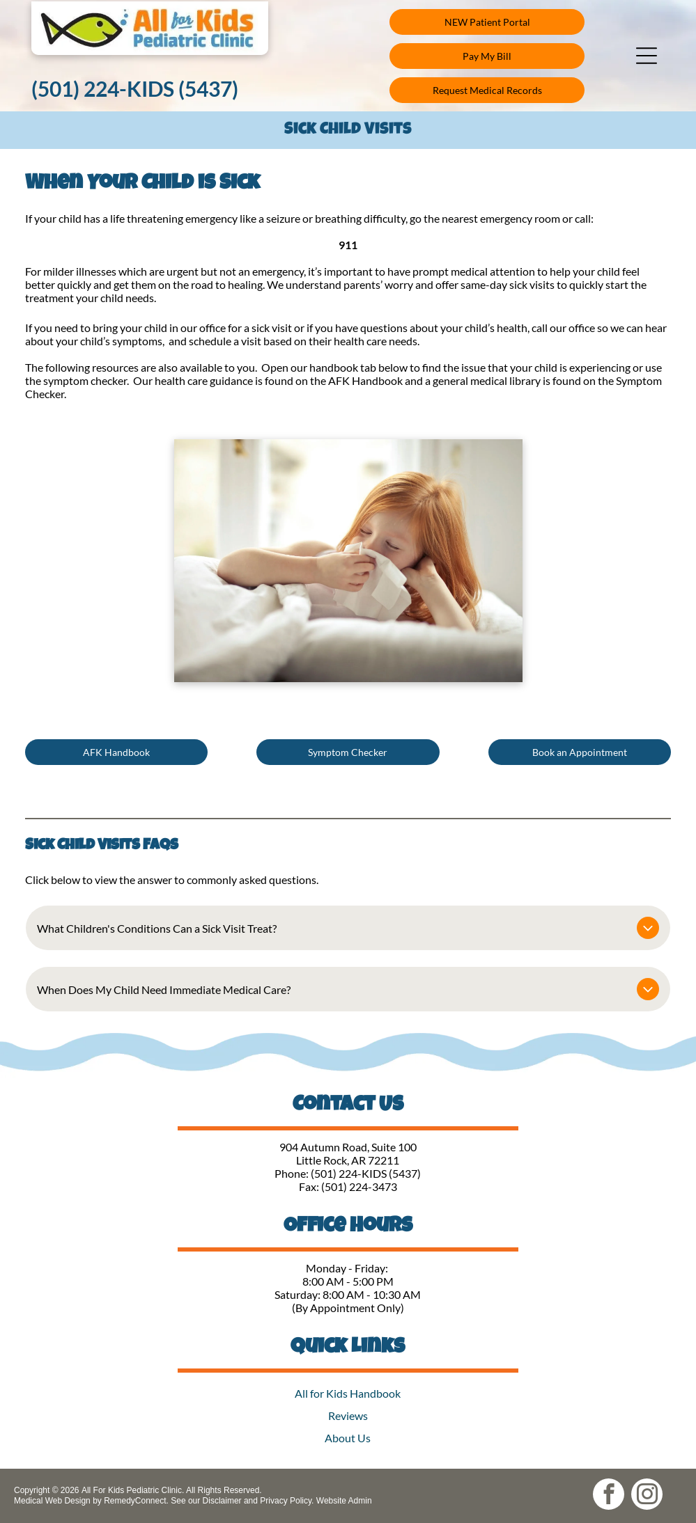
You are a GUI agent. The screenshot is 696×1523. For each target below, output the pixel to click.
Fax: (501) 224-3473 (348, 1186)
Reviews (348, 1415)
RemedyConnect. (136, 1501)
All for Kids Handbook (348, 1393)
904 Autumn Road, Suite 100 (348, 1146)
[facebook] (608, 1495)
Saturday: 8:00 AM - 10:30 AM (347, 1294)
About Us (348, 1437)
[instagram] (647, 1495)
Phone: (291, 1173)
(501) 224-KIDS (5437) (366, 1173)
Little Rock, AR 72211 (347, 1160)
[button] (646, 55)
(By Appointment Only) (348, 1307)
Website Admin (344, 1501)
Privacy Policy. (287, 1501)
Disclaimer (222, 1501)
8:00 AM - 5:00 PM (348, 1281)
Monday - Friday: (348, 1268)
